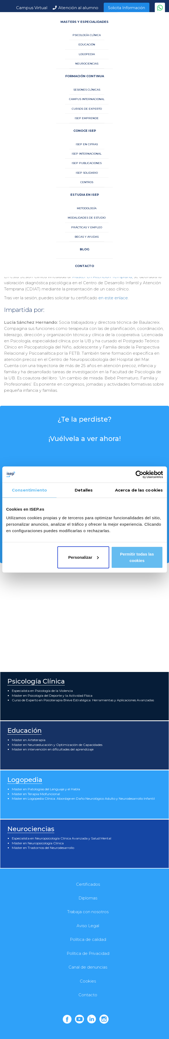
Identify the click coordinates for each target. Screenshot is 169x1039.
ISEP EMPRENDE (87, 118)
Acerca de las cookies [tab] (139, 490)
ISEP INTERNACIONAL (87, 153)
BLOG (84, 249)
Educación (24, 730)
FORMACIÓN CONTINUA (84, 76)
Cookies (88, 981)
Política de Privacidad (88, 953)
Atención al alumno (78, 7)
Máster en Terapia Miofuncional (36, 794)
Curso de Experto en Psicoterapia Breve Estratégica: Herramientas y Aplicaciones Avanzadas (83, 700)
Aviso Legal (88, 925)
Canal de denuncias (88, 967)
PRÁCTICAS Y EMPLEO (86, 227)
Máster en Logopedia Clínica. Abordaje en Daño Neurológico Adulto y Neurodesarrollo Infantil (83, 798)
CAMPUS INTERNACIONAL (87, 99)
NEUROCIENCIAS (86, 63)
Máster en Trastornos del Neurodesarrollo (43, 848)
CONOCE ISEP (84, 131)
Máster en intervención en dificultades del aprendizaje (53, 749)
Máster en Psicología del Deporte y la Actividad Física (52, 695)
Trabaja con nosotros (88, 911)
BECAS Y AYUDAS (87, 237)
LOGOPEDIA (87, 54)
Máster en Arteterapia (28, 740)
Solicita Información (126, 7)
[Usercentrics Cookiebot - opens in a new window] (139, 475)
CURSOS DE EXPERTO (87, 109)
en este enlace (113, 297)
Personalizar (83, 557)
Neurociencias (30, 829)
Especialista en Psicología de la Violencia (42, 691)
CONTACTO (84, 266)
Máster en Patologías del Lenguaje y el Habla (46, 789)
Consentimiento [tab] (29, 490)
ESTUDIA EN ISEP (84, 195)
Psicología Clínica (36, 681)
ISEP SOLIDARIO (87, 173)
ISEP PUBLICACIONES (87, 163)
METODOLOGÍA (86, 208)
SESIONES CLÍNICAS (86, 89)
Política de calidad (88, 939)
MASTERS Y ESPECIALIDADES (84, 22)
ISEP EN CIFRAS (87, 144)
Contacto (87, 994)
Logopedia (24, 780)
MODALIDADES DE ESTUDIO (87, 217)
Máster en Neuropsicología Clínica (38, 843)
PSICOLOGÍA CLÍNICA (87, 35)
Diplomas (87, 898)
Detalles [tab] (84, 490)
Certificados (88, 884)
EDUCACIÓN (86, 44)
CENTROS (86, 182)
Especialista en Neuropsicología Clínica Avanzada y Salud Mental (61, 838)
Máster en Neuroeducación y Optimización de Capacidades (57, 745)
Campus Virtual (31, 7)
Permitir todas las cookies (137, 557)
